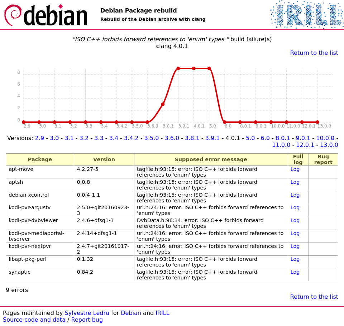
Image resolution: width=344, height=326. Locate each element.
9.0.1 (303, 138)
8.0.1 (283, 138)
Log (295, 169)
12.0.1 (305, 145)
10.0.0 (325, 138)
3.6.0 (171, 138)
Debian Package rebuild (138, 10)
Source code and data (34, 319)
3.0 (54, 138)
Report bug (87, 319)
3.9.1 (212, 138)
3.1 (68, 138)
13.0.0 (329, 145)
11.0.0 (281, 145)
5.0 (250, 138)
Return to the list (314, 52)
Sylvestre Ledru (87, 313)
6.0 (265, 138)
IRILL (162, 313)
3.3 (98, 138)
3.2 (84, 138)
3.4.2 (131, 138)
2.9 (39, 138)
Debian (131, 313)
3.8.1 (192, 138)
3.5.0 (151, 138)
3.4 (113, 138)
